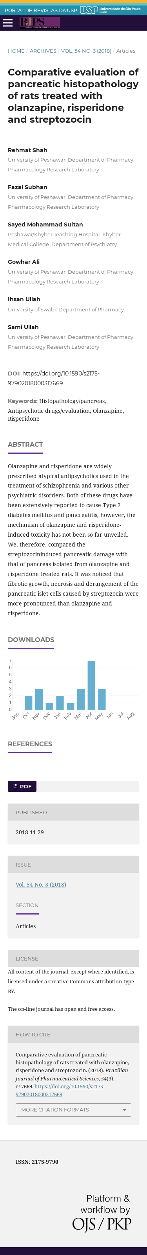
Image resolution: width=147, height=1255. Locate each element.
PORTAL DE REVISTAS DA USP (41, 10)
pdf (24, 786)
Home (16, 51)
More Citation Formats (55, 1109)
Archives (43, 51)
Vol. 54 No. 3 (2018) (86, 51)
